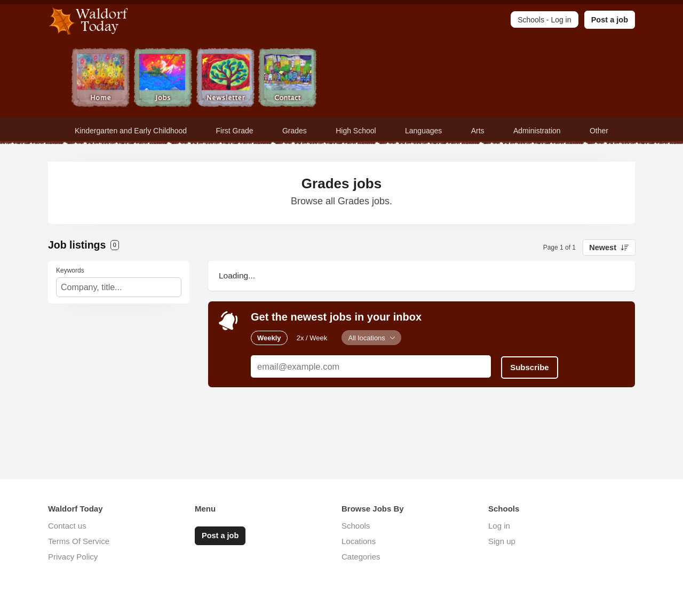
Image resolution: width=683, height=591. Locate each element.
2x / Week (312, 337)
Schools (356, 525)
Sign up (501, 541)
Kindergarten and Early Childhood (131, 130)
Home (100, 78)
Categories (361, 556)
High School (356, 130)
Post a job (609, 19)
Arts (478, 130)
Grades (294, 130)
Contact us (67, 525)
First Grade (234, 130)
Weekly (269, 337)
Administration (537, 130)
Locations (359, 541)
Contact (288, 78)
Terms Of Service (78, 541)
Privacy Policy (73, 556)
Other (599, 130)
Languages (423, 130)
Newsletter (225, 78)
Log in (499, 525)
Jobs (163, 78)
